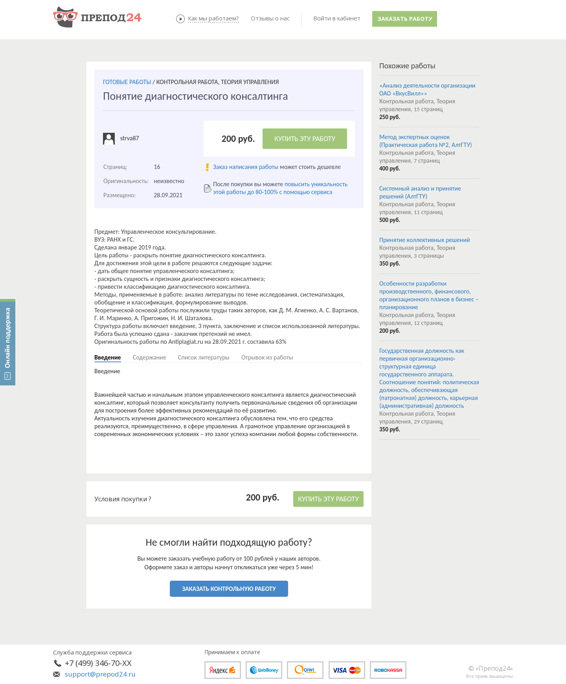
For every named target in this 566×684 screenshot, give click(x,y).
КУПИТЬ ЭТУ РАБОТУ (304, 138)
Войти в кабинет (336, 18)
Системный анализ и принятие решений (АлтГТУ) (420, 192)
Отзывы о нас (270, 18)
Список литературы (204, 357)
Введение (107, 357)
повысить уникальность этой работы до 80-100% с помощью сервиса (280, 188)
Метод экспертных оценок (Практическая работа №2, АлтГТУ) (425, 141)
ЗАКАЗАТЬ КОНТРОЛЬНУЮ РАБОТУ (229, 588)
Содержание (149, 357)
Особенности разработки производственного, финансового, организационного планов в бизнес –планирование (429, 295)
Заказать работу (405, 18)
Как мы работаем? (213, 18)
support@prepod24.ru (100, 673)
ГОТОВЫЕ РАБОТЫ (127, 82)
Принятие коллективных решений (424, 240)
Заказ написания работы (245, 167)
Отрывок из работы (267, 357)
